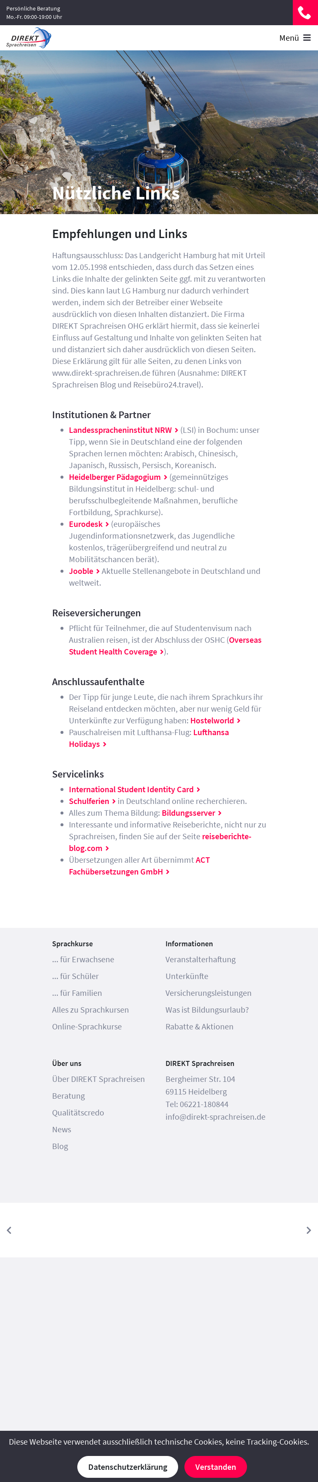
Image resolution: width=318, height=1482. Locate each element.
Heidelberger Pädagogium (115, 476)
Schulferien (89, 801)
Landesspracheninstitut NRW (120, 429)
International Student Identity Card (131, 789)
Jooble (81, 571)
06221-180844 (305, 12)
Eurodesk (85, 523)
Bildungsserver (188, 812)
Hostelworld (212, 720)
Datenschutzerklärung (127, 1466)
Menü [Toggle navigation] (295, 37)
